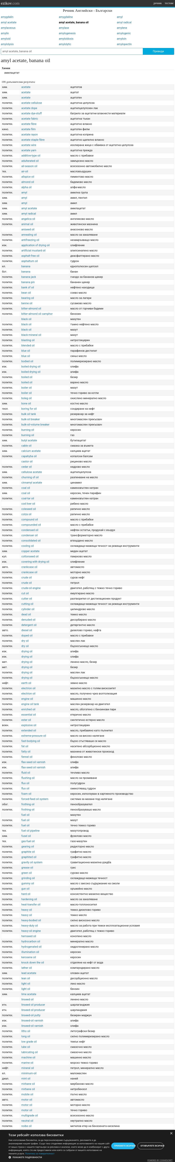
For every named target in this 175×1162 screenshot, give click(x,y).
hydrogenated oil (31, 946)
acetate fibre (28, 124)
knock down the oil (32, 962)
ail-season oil (29, 166)
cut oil (25, 593)
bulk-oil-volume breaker (35, 424)
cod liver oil (28, 503)
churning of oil (30, 477)
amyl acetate (8, 22)
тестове (169, 3)
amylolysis (7, 44)
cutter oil (26, 598)
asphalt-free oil (30, 255)
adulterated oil (30, 160)
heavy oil (26, 909)
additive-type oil (30, 155)
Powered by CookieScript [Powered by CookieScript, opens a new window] (159, 1160)
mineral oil (27, 1068)
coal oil (25, 487)
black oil (26, 319)
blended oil (28, 345)
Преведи (158, 51)
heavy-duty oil (29, 925)
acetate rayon (29, 134)
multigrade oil (29, 1115)
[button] (59, 1157)
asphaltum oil (29, 261)
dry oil (25, 640)
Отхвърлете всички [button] (152, 1145)
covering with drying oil (35, 561)
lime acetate (28, 994)
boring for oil (29, 408)
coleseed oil (28, 509)
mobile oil (27, 1094)
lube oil (25, 1047)
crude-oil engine (31, 588)
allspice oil (27, 176)
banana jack (28, 277)
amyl (120, 17)
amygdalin (7, 17)
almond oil (27, 182)
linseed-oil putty (30, 1015)
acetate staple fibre (32, 139)
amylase (64, 27)
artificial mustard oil (33, 250)
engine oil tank (30, 704)
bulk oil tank (28, 414)
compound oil (29, 519)
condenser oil (29, 535)
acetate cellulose (31, 102)
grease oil (27, 867)
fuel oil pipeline (30, 830)
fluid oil (25, 772)
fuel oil (25, 814)
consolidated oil (31, 540)
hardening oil (29, 899)
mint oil (25, 1078)
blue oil (25, 350)
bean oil (26, 292)
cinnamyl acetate (31, 482)
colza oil (26, 514)
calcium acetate (31, 451)
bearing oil (27, 298)
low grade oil (29, 1041)
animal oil (27, 224)
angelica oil (28, 218)
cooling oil (27, 545)
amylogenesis (67, 33)
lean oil (25, 978)
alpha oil (26, 187)
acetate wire (28, 145)
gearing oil (27, 846)
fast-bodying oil (30, 741)
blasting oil (28, 340)
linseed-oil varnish (32, 1020)
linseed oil (27, 999)
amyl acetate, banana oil (73, 22)
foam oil (26, 793)
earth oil (26, 683)
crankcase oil (29, 567)
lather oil (26, 967)
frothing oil (27, 804)
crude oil (26, 577)
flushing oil (28, 778)
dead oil (26, 614)
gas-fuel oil (28, 841)
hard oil (25, 894)
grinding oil (28, 878)
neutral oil (27, 1120)
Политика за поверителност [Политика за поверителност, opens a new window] (40, 1153)
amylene (122, 27)
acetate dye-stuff (31, 113)
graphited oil (28, 857)
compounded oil (31, 524)
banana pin (28, 282)
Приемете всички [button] (124, 1145)
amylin (5, 33)
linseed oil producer (33, 1004)
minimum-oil (28, 1073)
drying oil (26, 651)
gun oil (25, 888)
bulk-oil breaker (30, 419)
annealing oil (29, 234)
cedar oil (26, 466)
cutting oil (27, 603)
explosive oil (28, 725)
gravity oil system (31, 862)
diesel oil (26, 630)
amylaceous (8, 27)
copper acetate (30, 551)
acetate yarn (28, 150)
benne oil (26, 303)
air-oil (24, 171)
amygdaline (66, 17)
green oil (26, 872)
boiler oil (26, 387)
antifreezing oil (30, 240)
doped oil (27, 635)
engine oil (27, 698)
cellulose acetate (31, 472)
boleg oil (26, 398)
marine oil (27, 1062)
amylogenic (124, 33)
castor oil (27, 461)
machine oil (28, 1057)
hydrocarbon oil (30, 941)
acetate (25, 87)
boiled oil (26, 377)
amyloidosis (66, 38)
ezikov (10, 3)
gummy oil (27, 883)
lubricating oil (29, 1052)
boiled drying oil (30, 366)
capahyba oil (29, 456)
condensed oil (29, 530)
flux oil (25, 783)
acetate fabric (29, 118)
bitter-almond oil (31, 308)
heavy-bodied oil (31, 920)
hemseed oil (28, 936)
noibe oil (26, 1126)
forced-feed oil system (34, 799)
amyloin (121, 38)
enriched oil (28, 709)
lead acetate (28, 973)
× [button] (171, 1133)
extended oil (28, 730)
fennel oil (26, 756)
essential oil (28, 714)
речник (158, 3)
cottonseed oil (30, 556)
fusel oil (26, 836)
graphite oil (28, 851)
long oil (25, 1036)
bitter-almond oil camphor (37, 313)
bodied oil (27, 361)
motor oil (26, 1099)
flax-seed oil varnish (33, 762)
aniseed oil (27, 229)
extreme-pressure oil (33, 735)
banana (25, 266)
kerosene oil (28, 957)
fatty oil (25, 751)
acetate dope (29, 108)
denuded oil (28, 619)
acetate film (28, 129)
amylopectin (124, 44)
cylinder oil (27, 609)
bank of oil (27, 287)
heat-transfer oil (30, 904)
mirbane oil (28, 1083)
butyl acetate (29, 440)
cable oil (26, 445)
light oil (25, 983)
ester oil (26, 720)
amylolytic (65, 44)
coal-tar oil (27, 498)
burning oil (27, 429)
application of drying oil (35, 245)
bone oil (26, 403)
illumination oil (30, 952)
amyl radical (124, 22)
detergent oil (28, 625)
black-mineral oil (31, 335)
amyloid (5, 38)
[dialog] (87, 1146)
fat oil (24, 746)
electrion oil (28, 688)
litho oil (25, 1031)
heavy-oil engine (31, 930)
